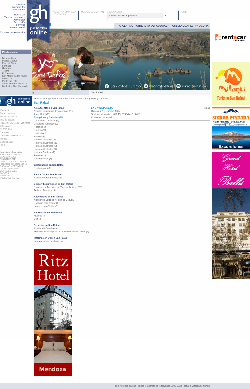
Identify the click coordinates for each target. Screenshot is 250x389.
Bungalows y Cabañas (96, 98)
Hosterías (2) (40, 133)
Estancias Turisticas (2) (46, 123)
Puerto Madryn (9, 60)
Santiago (6, 65)
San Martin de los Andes (14, 76)
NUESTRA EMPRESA (64, 12)
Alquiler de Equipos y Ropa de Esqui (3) (54, 200)
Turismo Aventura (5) (45, 190)
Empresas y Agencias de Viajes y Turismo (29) (58, 187)
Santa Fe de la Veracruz (14, 83)
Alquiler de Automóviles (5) (48, 177)
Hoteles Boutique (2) (44, 152)
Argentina (51, 98)
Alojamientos (18, 7)
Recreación (19, 22)
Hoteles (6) (39, 136)
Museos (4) (40, 215)
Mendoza (7, 78)
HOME (183, 12)
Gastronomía (18, 9)
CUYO (159, 26)
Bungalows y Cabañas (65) (48, 117)
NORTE (139, 26)
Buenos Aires (9, 58)
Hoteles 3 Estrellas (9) (45, 146)
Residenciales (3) (43, 158)
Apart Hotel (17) (42, 114)
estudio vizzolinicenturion (197, 386)
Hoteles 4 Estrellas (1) (45, 149)
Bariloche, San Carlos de (15, 86)
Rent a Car (19, 14)
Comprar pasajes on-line (12, 32)
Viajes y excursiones (14, 17)
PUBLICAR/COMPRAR (92, 12)
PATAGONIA (201, 26)
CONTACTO (59, 14)
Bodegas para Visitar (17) (47, 203)
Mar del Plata (9, 63)
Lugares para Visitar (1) (46, 206)
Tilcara (5, 71)
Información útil (17, 27)
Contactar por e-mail (101, 117)
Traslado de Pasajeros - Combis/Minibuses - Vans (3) (61, 231)
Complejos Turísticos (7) (46, 120)
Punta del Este (9, 81)
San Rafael (76, 98)
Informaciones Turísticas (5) (48, 241)
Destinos (20, 4)
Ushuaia (6, 68)
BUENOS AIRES (184, 26)
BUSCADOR (115, 12)
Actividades (19, 19)
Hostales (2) (40, 127)
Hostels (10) (40, 130)
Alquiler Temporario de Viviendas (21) (53, 111)
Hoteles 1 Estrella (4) (45, 139)
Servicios (20, 24)
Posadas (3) (40, 155)
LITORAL (149, 26)
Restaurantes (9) (42, 168)
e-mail (206, 108)
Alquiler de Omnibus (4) (46, 228)
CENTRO (169, 26)
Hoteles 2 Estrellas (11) (46, 142)
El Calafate (8, 73)
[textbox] (135, 15)
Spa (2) (38, 219)
